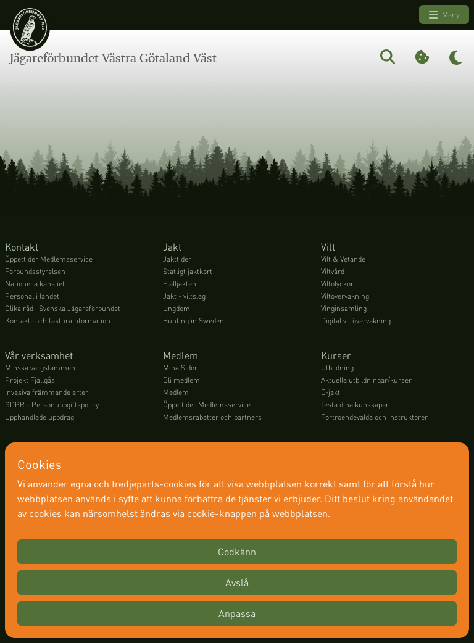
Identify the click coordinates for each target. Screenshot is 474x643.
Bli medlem (181, 379)
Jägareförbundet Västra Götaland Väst (113, 58)
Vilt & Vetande (343, 258)
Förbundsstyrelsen (35, 271)
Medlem (176, 392)
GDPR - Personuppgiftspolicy (52, 404)
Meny (444, 15)
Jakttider (177, 258)
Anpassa (237, 613)
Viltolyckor (337, 283)
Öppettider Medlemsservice (49, 258)
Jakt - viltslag (184, 296)
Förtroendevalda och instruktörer (374, 416)
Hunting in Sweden (193, 320)
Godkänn (237, 551)
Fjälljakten (179, 283)
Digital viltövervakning (356, 320)
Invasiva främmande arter (46, 392)
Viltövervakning (345, 296)
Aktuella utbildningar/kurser (366, 379)
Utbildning (337, 367)
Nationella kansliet (35, 283)
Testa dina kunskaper (355, 404)
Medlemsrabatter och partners (212, 416)
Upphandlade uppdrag (39, 416)
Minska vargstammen (40, 367)
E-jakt (330, 392)
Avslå (237, 582)
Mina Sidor (180, 367)
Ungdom (176, 308)
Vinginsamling (344, 308)
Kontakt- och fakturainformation (57, 320)
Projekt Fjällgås (30, 379)
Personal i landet (32, 296)
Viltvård (332, 271)
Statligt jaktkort (187, 271)
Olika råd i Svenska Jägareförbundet (62, 308)
